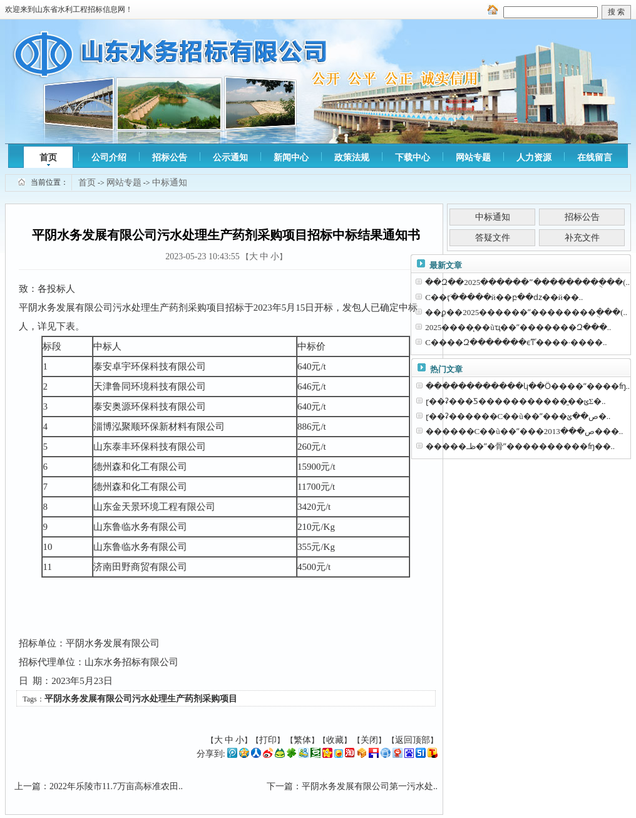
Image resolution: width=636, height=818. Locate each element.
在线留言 (594, 157)
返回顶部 (412, 740)
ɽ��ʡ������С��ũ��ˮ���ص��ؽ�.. (518, 416)
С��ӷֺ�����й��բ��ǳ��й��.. (504, 297)
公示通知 (230, 157)
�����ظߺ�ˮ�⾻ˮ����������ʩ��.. (520, 446)
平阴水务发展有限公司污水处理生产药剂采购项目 (140, 698)
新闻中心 (291, 157)
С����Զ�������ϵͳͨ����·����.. (516, 342)
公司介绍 (108, 157)
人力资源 (533, 157)
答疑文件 (492, 237)
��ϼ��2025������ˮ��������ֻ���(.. (526, 312)
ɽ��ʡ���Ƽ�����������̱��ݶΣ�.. (516, 401)
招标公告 (169, 157)
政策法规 (351, 157)
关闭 (369, 740)
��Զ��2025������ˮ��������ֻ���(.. (527, 282)
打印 (268, 740)
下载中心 (412, 157)
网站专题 (473, 157)
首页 (48, 157)
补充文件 (582, 237)
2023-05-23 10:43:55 (202, 256)
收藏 (335, 740)
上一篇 (27, 786)
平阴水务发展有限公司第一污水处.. (370, 786)
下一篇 (280, 786)
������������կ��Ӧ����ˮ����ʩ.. (528, 386)
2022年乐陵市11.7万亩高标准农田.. (116, 786)
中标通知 (169, 182)
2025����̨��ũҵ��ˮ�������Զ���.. (518, 327)
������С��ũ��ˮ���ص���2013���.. (524, 431)
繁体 (302, 740)
